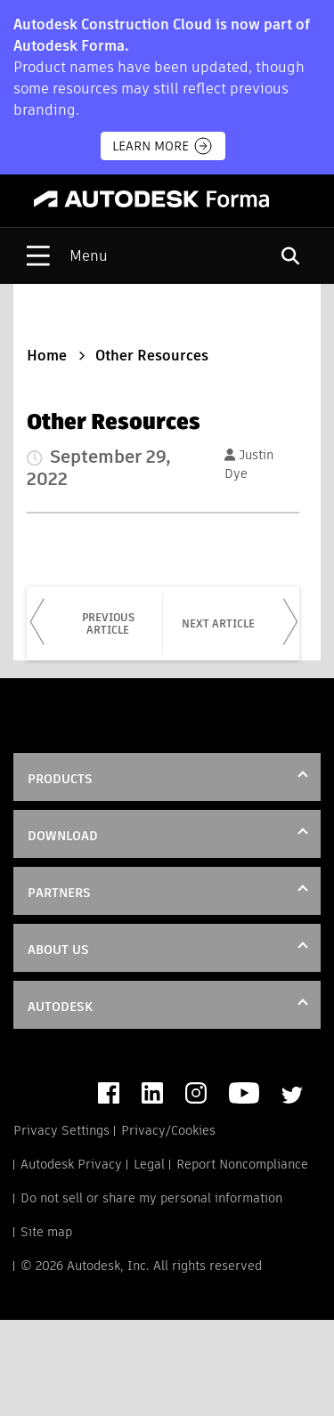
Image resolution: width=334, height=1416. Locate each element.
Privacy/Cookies (168, 1130)
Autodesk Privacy (71, 1164)
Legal (149, 1164)
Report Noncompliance (242, 1164)
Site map (46, 1232)
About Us (58, 950)
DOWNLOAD (63, 836)
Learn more (163, 146)
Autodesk (60, 1006)
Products (60, 779)
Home (47, 355)
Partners (59, 893)
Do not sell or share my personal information (151, 1198)
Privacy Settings (61, 1130)
